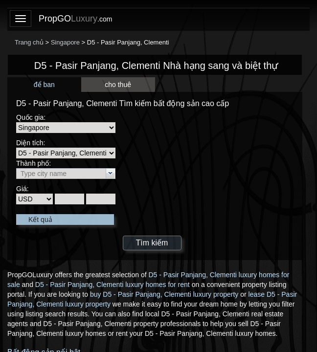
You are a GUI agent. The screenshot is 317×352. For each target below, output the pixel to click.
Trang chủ (29, 42)
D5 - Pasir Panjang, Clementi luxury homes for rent (112, 284)
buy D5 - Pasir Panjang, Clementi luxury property (164, 294)
